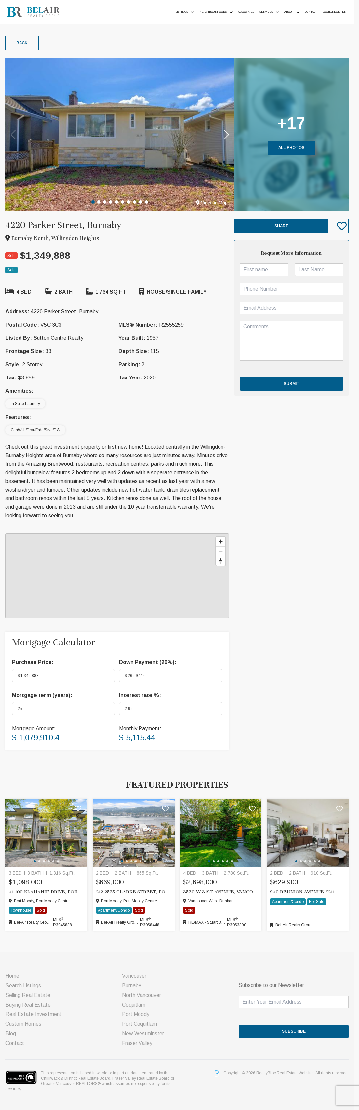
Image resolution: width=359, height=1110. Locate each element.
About (294, 11)
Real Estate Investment (33, 1014)
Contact (316, 11)
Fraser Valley (139, 1043)
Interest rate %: (142, 695)
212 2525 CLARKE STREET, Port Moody (135, 892)
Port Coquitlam (141, 1024)
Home (12, 976)
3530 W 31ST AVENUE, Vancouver (223, 892)
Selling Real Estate (27, 995)
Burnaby (133, 985)
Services (271, 11)
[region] (119, 576)
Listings (186, 11)
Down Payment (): (149, 662)
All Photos (296, 147)
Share (285, 226)
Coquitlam (135, 1005)
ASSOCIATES (251, 11)
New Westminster (145, 1033)
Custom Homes (23, 1024)
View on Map (215, 202)
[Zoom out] (224, 551)
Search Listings (23, 985)
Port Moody (137, 1014)
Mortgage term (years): (42, 695)
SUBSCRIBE (298, 1031)
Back (22, 43)
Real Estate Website (300, 1073)
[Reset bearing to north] (224, 561)
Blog (10, 1033)
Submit (295, 383)
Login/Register (339, 11)
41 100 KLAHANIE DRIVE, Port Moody (47, 892)
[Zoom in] (224, 541)
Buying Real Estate (28, 1005)
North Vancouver (143, 995)
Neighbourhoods (218, 11)
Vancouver (136, 976)
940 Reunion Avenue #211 (306, 892)
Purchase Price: (33, 662)
